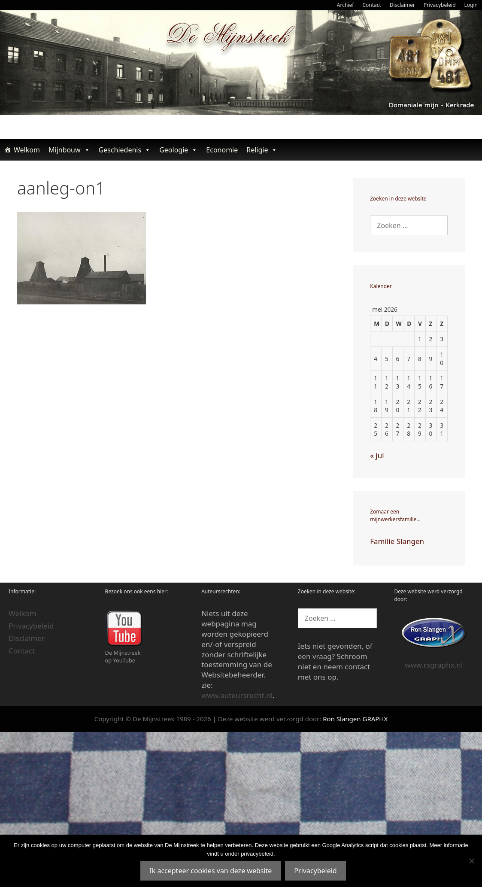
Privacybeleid (440, 5)
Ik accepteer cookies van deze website (210, 870)
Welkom (27, 150)
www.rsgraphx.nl (434, 665)
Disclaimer (402, 5)
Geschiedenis (125, 150)
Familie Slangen (397, 541)
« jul (377, 455)
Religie (261, 150)
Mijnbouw (69, 150)
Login (471, 5)
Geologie (178, 150)
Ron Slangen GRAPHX (355, 718)
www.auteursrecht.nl (237, 695)
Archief (345, 5)
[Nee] (471, 861)
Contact (371, 5)
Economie (222, 150)
